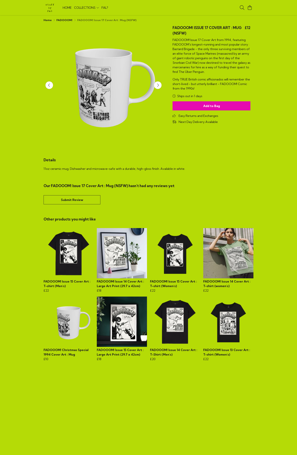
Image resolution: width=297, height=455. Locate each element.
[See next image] (158, 85)
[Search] (242, 7)
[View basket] (249, 7)
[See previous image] (49, 85)
